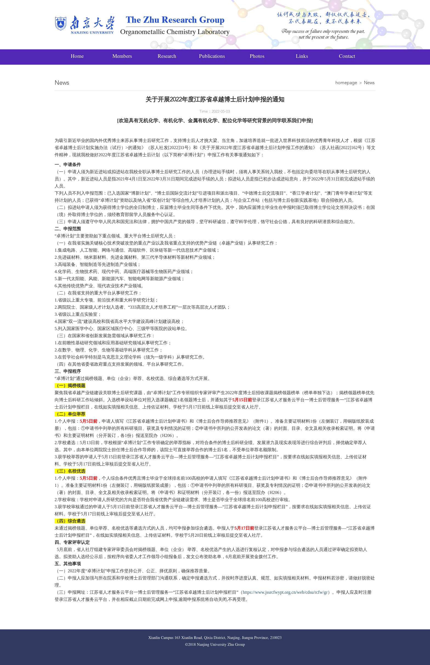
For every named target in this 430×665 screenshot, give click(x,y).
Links (302, 56)
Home (77, 56)
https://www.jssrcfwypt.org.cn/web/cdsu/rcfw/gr (285, 592)
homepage (346, 83)
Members (122, 56)
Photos (257, 56)
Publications (212, 56)
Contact (347, 56)
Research (167, 56)
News (369, 83)
